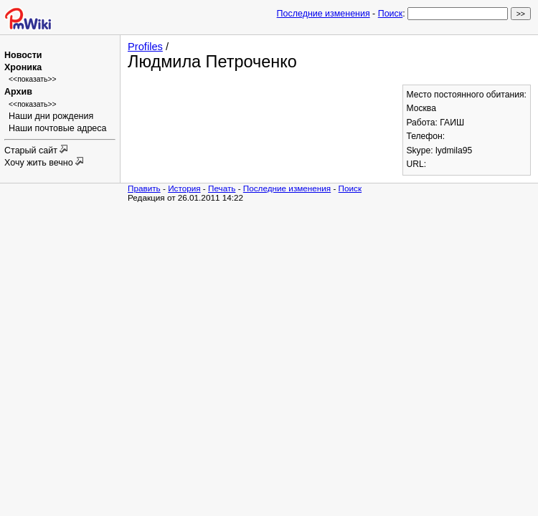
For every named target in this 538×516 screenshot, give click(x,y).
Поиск (390, 14)
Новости (23, 55)
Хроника (23, 67)
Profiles (145, 46)
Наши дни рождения (51, 116)
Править (144, 188)
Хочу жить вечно (39, 163)
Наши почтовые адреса (58, 128)
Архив (18, 92)
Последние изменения (323, 14)
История (184, 188)
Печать (221, 188)
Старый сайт (32, 150)
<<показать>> (33, 79)
